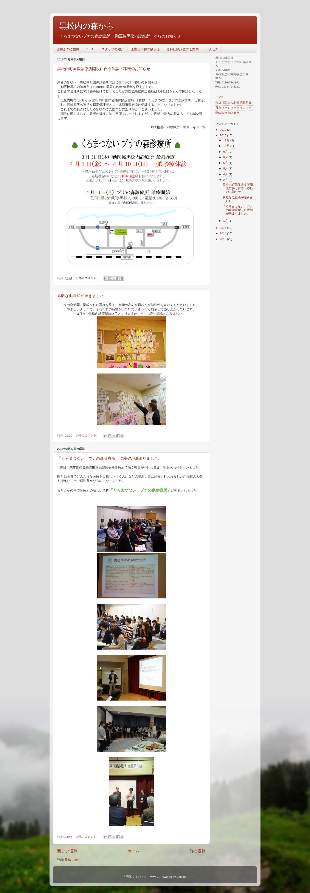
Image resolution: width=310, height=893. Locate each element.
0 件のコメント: (87, 278)
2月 (226, 179)
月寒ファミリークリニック (233, 107)
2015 (223, 227)
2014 (223, 233)
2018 (223, 129)
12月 (226, 140)
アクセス (211, 49)
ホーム (133, 851)
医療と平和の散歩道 (145, 49)
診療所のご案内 (68, 49)
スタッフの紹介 (112, 49)
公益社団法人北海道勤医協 (233, 102)
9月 (226, 151)
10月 (226, 146)
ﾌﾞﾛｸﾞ (90, 49)
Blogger (181, 876)
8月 (226, 157)
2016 (223, 135)
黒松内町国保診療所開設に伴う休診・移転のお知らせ (103, 69)
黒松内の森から (86, 26)
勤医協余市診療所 (227, 113)
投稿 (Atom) (72, 859)
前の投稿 (197, 851)
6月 (226, 162)
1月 (226, 220)
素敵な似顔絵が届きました (80, 296)
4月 (226, 174)
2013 (223, 239)
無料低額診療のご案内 (182, 49)
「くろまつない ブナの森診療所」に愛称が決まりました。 (109, 458)
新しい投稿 (67, 851)
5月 (226, 168)
